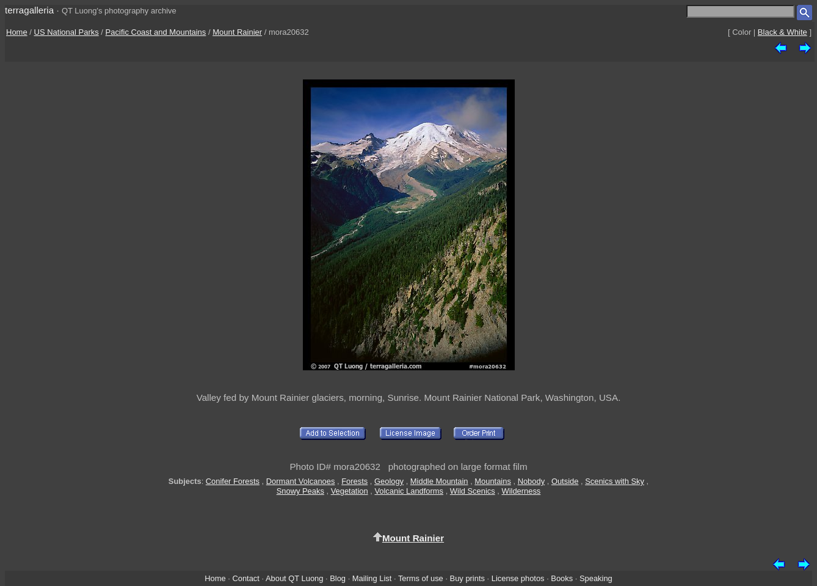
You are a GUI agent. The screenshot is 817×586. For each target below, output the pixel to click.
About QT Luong (294, 578)
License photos (518, 578)
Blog (338, 578)
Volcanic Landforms (408, 491)
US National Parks (66, 32)
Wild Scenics (472, 491)
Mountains (492, 481)
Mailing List (372, 578)
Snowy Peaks (300, 491)
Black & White (782, 32)
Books (562, 578)
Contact (245, 578)
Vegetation (349, 491)
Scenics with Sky (614, 481)
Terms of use (420, 578)
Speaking (595, 578)
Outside (564, 481)
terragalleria (29, 10)
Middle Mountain (439, 481)
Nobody (531, 481)
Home (16, 32)
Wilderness (520, 491)
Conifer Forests (233, 481)
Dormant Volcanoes (300, 481)
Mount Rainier (237, 32)
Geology (389, 481)
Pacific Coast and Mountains (156, 32)
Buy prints (467, 578)
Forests (354, 481)
